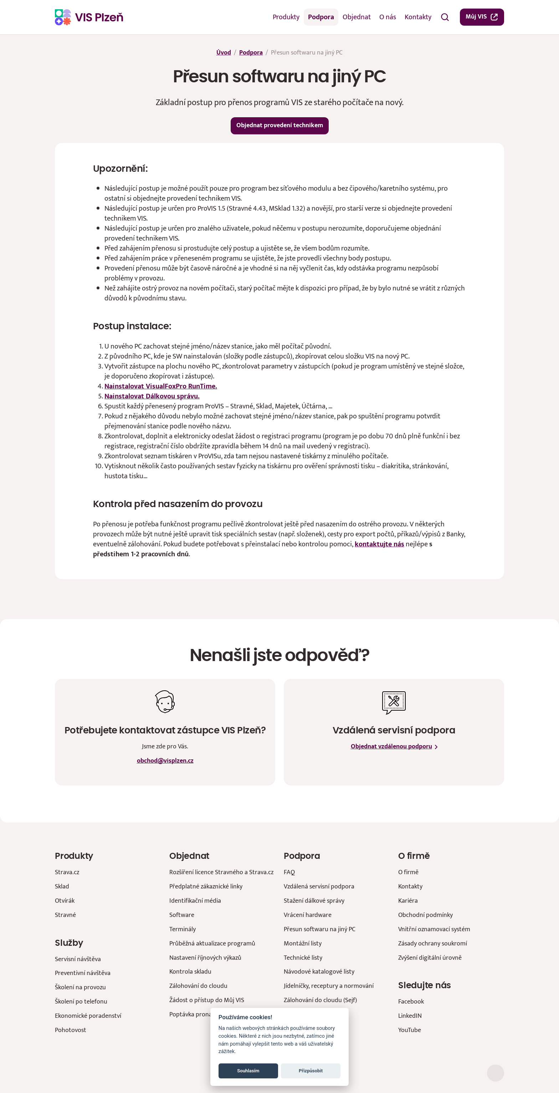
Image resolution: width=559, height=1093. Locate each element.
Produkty (286, 17)
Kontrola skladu (190, 971)
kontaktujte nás (379, 544)
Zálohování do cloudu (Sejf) (320, 1000)
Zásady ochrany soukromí (432, 943)
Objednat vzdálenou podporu (394, 746)
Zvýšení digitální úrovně (430, 958)
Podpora (321, 17)
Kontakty (418, 17)
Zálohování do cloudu (198, 986)
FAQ (289, 872)
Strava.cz (67, 872)
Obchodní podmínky (425, 915)
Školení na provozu (80, 987)
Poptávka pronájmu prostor (207, 1014)
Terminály (182, 929)
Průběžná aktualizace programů (212, 943)
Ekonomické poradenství (88, 1016)
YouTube (409, 1030)
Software (181, 915)
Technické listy (303, 958)
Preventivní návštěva (83, 973)
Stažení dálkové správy (314, 901)
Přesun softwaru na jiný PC (319, 929)
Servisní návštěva (78, 959)
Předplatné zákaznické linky (205, 886)
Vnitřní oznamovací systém (434, 929)
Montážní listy (303, 943)
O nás (387, 17)
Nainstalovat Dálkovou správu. (152, 396)
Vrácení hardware (308, 915)
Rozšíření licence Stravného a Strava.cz (221, 872)
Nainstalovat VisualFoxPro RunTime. (160, 386)
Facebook (411, 1001)
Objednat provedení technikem (279, 125)
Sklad (62, 886)
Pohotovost (70, 1030)
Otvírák (65, 901)
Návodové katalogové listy (319, 971)
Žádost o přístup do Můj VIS (206, 1000)
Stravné (65, 915)
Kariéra (408, 901)
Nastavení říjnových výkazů (205, 958)
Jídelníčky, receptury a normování (329, 986)
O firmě (408, 872)
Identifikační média (195, 901)
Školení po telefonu (81, 1001)
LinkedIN (410, 1016)
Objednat (357, 17)
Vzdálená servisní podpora (319, 886)
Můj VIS (482, 16)
